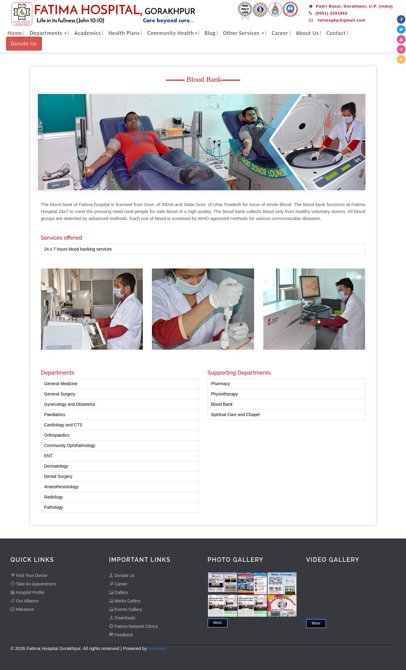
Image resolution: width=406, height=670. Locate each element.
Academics (88, 33)
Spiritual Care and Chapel (235, 414)
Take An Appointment (33, 584)
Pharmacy (220, 383)
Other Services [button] (243, 33)
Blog (210, 33)
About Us (307, 33)
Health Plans (124, 33)
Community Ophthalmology (70, 445)
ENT (48, 455)
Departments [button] (48, 33)
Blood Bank (222, 404)
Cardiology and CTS (63, 424)
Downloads (122, 617)
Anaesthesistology (61, 486)
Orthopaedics (56, 435)
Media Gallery (125, 600)
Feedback (121, 634)
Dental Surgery (58, 476)
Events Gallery (125, 609)
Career (280, 33)
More (217, 623)
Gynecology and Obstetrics (69, 404)
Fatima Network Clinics (133, 626)
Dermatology (56, 466)
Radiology (53, 497)
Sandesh (157, 648)
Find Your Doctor (29, 575)
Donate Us (24, 43)
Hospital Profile (28, 592)
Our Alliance (25, 600)
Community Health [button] (172, 33)
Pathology (53, 507)
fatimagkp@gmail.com (337, 20)
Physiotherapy (224, 394)
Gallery (118, 592)
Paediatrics (54, 414)
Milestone (22, 609)
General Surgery (59, 394)
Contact (336, 33)
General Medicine (61, 383)
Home (15, 33)
